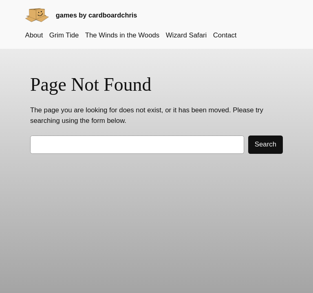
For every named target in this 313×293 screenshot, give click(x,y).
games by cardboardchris (96, 15)
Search (265, 144)
